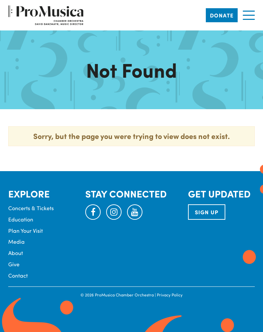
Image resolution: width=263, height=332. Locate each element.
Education (20, 219)
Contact (18, 275)
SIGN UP (206, 212)
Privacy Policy (170, 294)
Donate (222, 15)
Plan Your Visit (25, 230)
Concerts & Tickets (31, 208)
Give (14, 264)
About (15, 252)
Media (16, 241)
